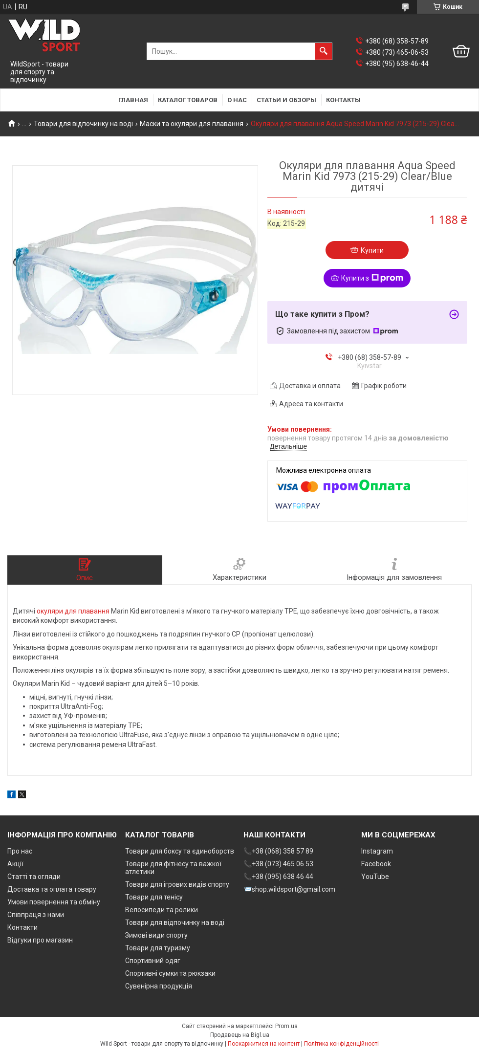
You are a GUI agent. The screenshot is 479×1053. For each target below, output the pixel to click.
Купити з (372, 278)
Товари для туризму (157, 948)
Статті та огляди (34, 876)
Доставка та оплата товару (51, 889)
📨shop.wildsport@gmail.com (289, 889)
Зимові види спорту (156, 935)
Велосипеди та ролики (161, 910)
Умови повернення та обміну (53, 902)
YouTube (375, 876)
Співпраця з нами (35, 915)
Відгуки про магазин (40, 940)
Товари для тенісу (154, 897)
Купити (372, 250)
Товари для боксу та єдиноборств (179, 851)
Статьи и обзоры (286, 100)
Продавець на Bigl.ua (239, 1034)
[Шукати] (323, 51)
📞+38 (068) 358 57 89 (278, 851)
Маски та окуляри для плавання (191, 124)
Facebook (376, 864)
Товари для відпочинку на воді (83, 124)
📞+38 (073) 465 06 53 (278, 864)
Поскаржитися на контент (264, 1043)
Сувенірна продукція (158, 986)
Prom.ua (286, 1026)
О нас (237, 100)
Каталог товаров (188, 100)
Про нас (19, 851)
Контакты (343, 100)
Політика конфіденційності (341, 1043)
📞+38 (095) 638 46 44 (278, 876)
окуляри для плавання (73, 611)
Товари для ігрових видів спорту (177, 884)
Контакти (22, 927)
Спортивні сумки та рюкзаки (170, 973)
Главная (133, 100)
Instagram (377, 851)
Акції (15, 864)
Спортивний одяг (152, 961)
